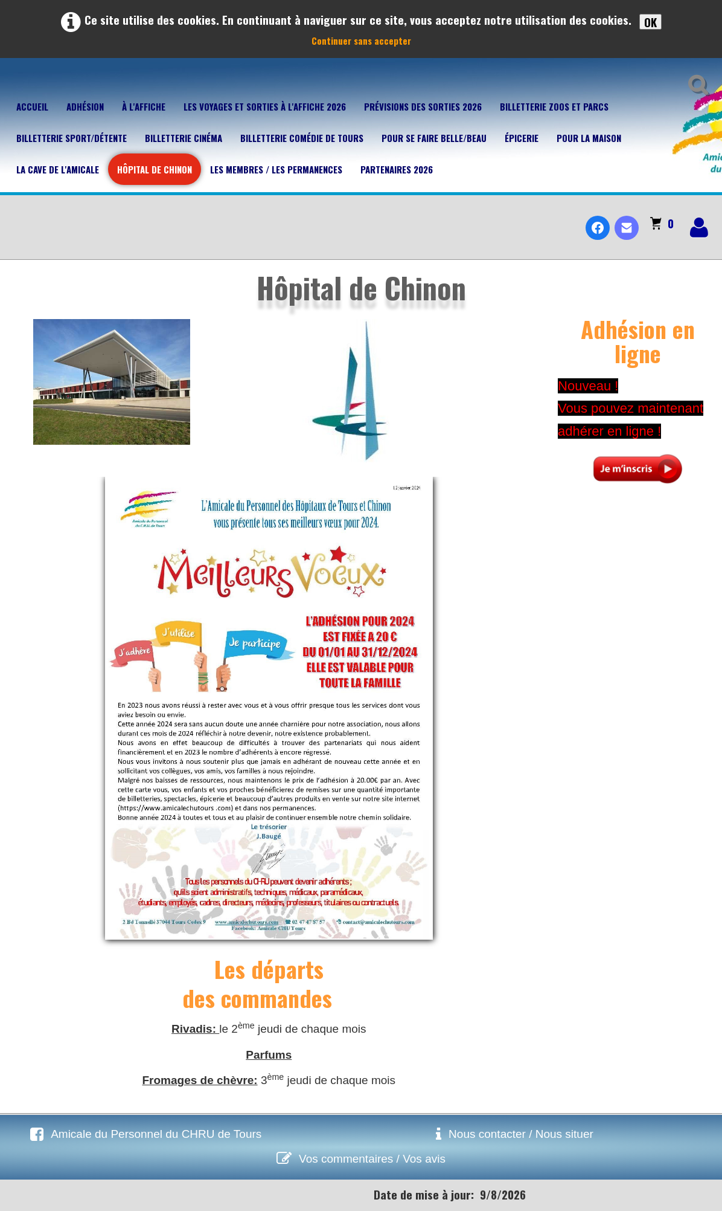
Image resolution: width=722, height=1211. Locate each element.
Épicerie (521, 137)
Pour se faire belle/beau (434, 137)
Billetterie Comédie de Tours (301, 137)
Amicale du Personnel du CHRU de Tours (156, 1134)
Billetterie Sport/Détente (71, 137)
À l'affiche (143, 106)
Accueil (32, 106)
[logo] (14, 217)
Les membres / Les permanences (276, 169)
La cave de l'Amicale (57, 169)
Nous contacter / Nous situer (521, 1134)
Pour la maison (589, 137)
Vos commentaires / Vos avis (372, 1158)
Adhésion (85, 106)
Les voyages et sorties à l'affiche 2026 (265, 106)
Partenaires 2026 (396, 169)
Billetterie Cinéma (183, 137)
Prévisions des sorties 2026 (423, 106)
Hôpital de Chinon (154, 169)
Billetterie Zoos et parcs (554, 106)
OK (650, 22)
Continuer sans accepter (361, 40)
